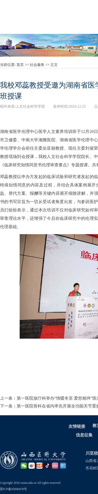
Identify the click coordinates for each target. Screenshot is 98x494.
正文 (54, 65)
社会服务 (37, 65)
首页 (20, 65)
